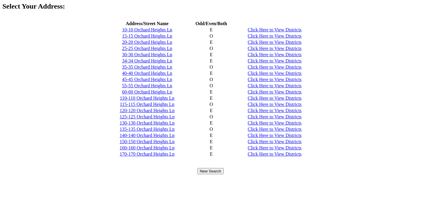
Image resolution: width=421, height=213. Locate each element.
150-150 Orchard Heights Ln (147, 141)
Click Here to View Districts (275, 29)
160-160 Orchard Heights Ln (147, 147)
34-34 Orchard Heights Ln (147, 60)
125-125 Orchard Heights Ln (147, 116)
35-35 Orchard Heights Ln (147, 67)
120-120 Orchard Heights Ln (147, 110)
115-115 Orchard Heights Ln (147, 104)
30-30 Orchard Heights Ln (147, 54)
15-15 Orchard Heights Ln (147, 35)
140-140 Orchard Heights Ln (147, 135)
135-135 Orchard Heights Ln (147, 129)
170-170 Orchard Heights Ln (147, 153)
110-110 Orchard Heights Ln (147, 98)
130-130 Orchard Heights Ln (147, 122)
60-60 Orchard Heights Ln (147, 91)
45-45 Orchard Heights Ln (147, 79)
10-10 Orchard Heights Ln (147, 29)
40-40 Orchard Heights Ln (147, 73)
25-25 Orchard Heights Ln (147, 48)
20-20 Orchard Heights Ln (147, 42)
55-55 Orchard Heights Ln (147, 85)
